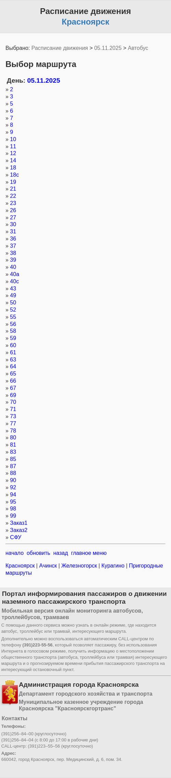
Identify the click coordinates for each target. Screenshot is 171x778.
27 (13, 217)
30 (13, 224)
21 (13, 189)
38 (13, 253)
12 (13, 153)
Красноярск (20, 566)
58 (13, 331)
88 (13, 473)
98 (13, 508)
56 (13, 324)
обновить (38, 553)
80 (13, 437)
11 (13, 146)
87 (13, 466)
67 (13, 388)
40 (13, 267)
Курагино (113, 566)
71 (13, 409)
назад (60, 553)
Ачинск (48, 566)
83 (13, 452)
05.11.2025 (107, 48)
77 (13, 423)
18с (14, 175)
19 (13, 182)
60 (13, 345)
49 (13, 295)
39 (13, 260)
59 (13, 338)
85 (13, 459)
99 (13, 516)
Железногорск (79, 566)
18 (13, 167)
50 (13, 302)
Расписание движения (59, 48)
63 (13, 360)
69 (13, 395)
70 (13, 402)
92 (13, 487)
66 (13, 381)
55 (13, 317)
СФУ (15, 537)
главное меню (89, 553)
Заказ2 (18, 530)
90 (13, 480)
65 (13, 374)
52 (13, 310)
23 (13, 203)
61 (13, 352)
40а (14, 274)
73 (13, 416)
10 (13, 139)
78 (13, 431)
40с (14, 281)
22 (13, 196)
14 (13, 160)
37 (13, 246)
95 (13, 502)
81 (13, 445)
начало (14, 553)
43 (13, 288)
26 (13, 210)
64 (13, 366)
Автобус (138, 48)
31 (13, 231)
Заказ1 (18, 523)
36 (13, 239)
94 (13, 494)
